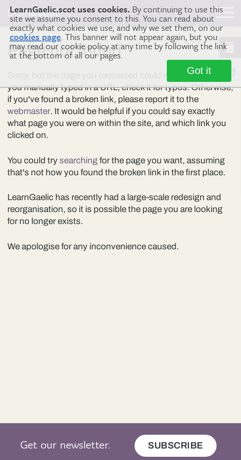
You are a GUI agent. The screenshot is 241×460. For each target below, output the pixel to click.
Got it (199, 70)
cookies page (35, 36)
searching (78, 160)
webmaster (28, 111)
